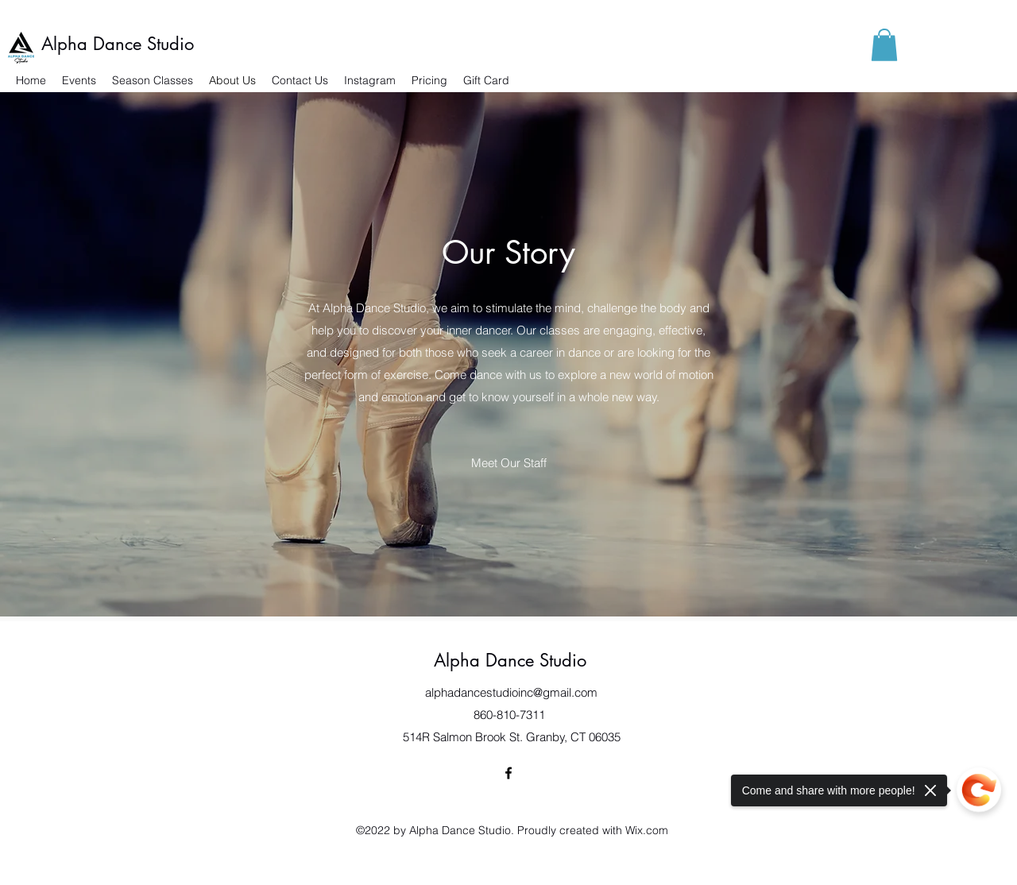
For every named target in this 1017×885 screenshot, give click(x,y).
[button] (884, 45)
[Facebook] (508, 773)
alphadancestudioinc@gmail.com (511, 692)
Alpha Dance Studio (117, 44)
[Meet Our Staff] (508, 463)
